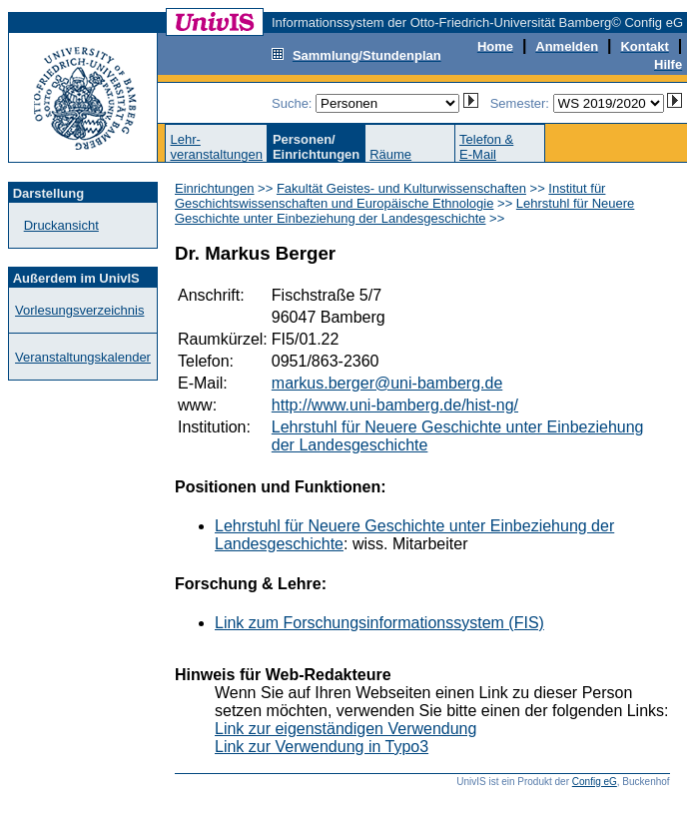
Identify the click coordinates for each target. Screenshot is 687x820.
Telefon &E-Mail (486, 147)
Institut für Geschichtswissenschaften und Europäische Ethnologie (390, 196)
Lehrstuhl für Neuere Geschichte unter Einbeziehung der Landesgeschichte (404, 211)
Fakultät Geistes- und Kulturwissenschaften (401, 188)
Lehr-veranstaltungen (216, 147)
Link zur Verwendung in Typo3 (321, 746)
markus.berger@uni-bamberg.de (387, 383)
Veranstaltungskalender (83, 357)
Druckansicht (61, 225)
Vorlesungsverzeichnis (79, 310)
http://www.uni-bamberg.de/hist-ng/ (395, 405)
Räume (390, 154)
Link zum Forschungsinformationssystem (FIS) (379, 622)
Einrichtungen (215, 188)
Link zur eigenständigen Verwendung (345, 728)
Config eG (594, 781)
